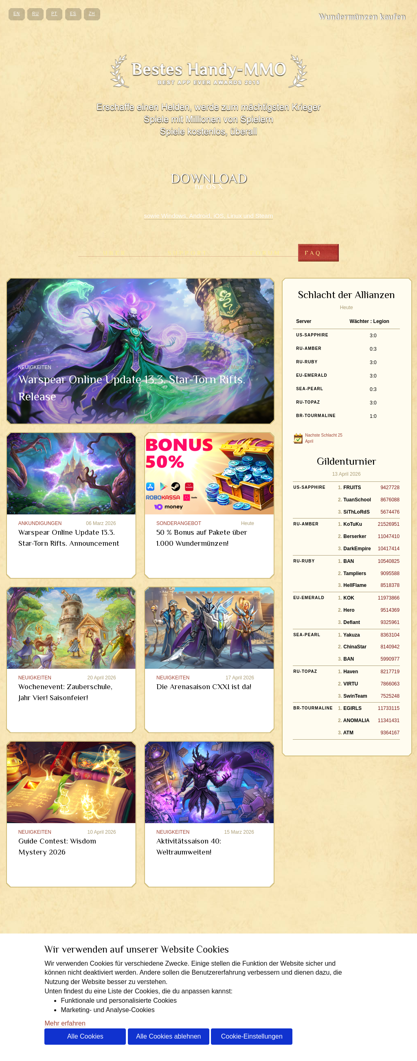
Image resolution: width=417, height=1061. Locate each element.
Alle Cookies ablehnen (168, 1036)
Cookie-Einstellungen (252, 1036)
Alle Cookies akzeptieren (85, 1039)
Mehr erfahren (65, 1023)
